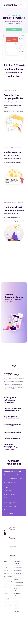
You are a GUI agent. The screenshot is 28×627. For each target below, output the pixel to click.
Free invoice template (18, 582)
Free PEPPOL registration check (18, 566)
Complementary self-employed (14, 478)
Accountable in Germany (12, 537)
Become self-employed (12, 475)
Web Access (16, 611)
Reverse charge (10, 498)
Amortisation (9, 513)
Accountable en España (12, 556)
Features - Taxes (7, 587)
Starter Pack (6, 570)
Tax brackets (9, 490)
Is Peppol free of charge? (12, 510)
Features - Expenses (8, 584)
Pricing (5, 567)
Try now (14, 29)
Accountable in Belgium (12, 528)
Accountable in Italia (12, 546)
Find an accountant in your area (8, 577)
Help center (16, 605)
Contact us (16, 608)
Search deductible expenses (18, 578)
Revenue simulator (11, 482)
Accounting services (8, 573)
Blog (15, 599)
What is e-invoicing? (11, 506)
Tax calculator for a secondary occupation (19, 574)
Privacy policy (6, 599)
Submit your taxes (10, 494)
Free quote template (18, 585)
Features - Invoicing (8, 581)
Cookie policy (6, 602)
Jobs (5, 595)
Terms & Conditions (8, 605)
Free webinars (17, 602)
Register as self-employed (17, 589)
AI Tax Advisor (17, 595)
